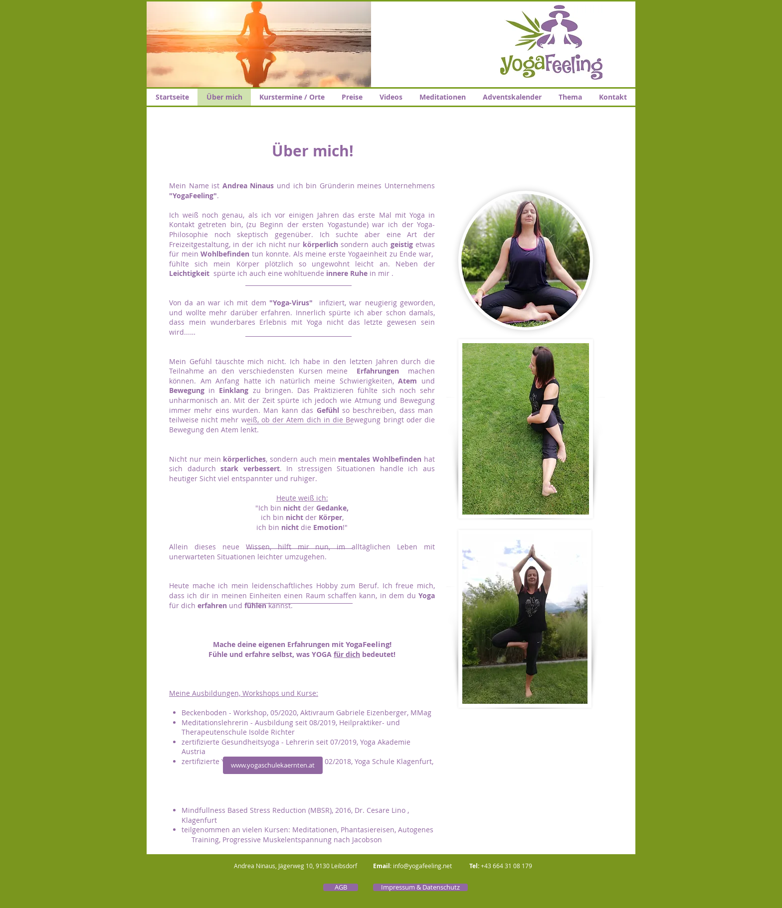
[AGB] (340, 887)
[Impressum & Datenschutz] (420, 887)
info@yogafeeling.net (422, 866)
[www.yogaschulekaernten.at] (273, 765)
